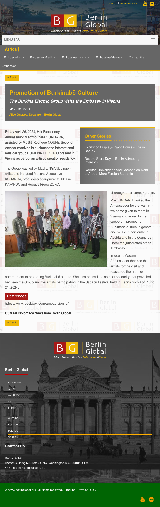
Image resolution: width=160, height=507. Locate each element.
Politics (13, 431)
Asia (10, 402)
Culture (13, 418)
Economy (14, 425)
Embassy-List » (14, 57)
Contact (111, 4)
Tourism (13, 437)
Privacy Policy (87, 490)
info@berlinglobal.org (31, 468)
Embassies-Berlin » (42, 57)
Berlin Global (129, 4)
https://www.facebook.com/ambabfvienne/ (37, 303)
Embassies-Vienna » (109, 57)
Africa (12, 389)
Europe (13, 408)
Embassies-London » (75, 57)
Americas (14, 395)
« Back (12, 77)
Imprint (70, 490)
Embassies (14, 383)
